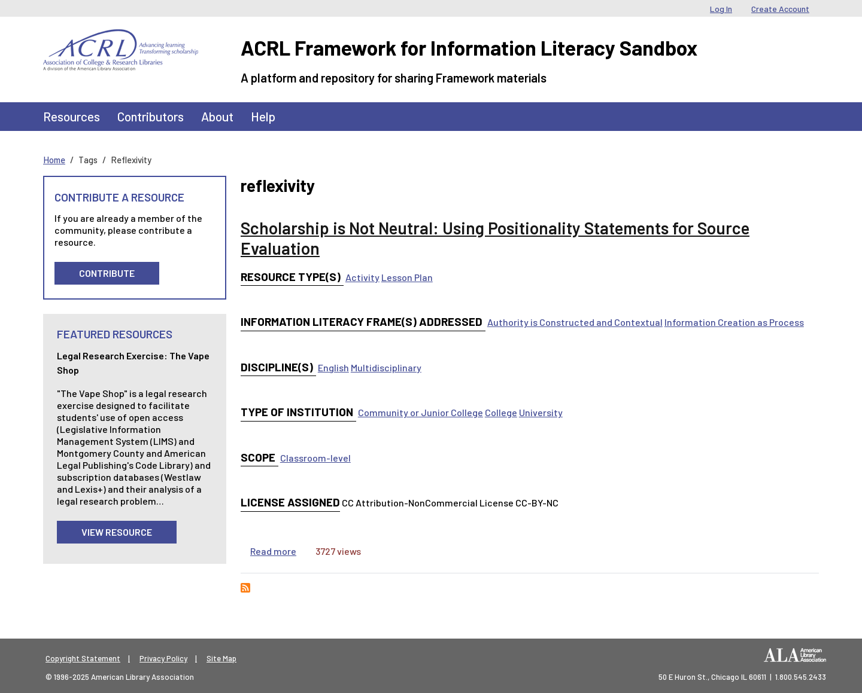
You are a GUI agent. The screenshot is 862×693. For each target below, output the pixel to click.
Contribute (107, 273)
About (217, 116)
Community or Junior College (420, 412)
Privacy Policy (163, 658)
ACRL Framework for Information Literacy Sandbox (469, 47)
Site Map (221, 658)
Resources (71, 116)
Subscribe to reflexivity (245, 588)
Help (263, 116)
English (333, 367)
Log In (721, 9)
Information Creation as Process (734, 322)
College (501, 412)
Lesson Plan (407, 277)
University (541, 412)
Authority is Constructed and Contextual (575, 322)
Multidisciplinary (386, 367)
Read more (273, 551)
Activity (362, 277)
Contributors (150, 116)
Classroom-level (315, 457)
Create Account (780, 9)
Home (54, 159)
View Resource (116, 532)
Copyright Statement (82, 658)
